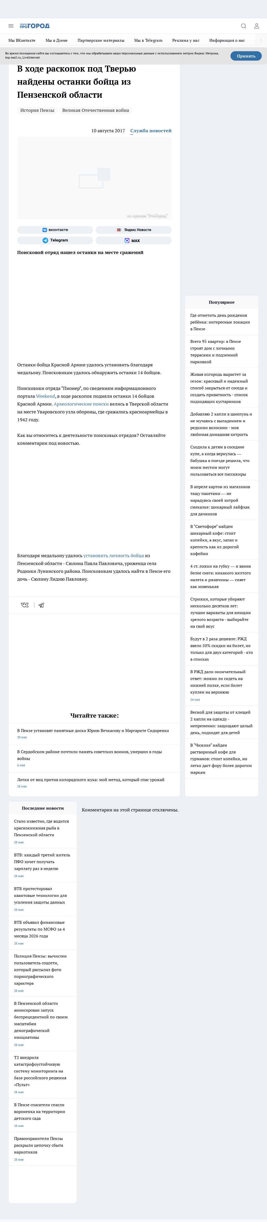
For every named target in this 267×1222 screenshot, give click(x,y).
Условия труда (66, 1029)
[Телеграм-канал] (55, 240)
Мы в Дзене (57, 40)
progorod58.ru (87, 1103)
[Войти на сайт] (256, 26)
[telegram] (43, 605)
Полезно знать (64, 1010)
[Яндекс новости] (134, 230)
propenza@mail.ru (77, 1063)
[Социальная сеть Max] (134, 240)
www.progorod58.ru (49, 1048)
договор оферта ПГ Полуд (28, 1156)
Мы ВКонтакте (22, 40)
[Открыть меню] (11, 26)
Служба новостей (151, 131)
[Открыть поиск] (243, 26)
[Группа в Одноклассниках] (161, 1006)
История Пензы (37, 110)
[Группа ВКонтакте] (55, 230)
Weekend (45, 396)
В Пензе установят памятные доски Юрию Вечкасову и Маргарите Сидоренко (94, 734)
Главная (108, 1029)
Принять (246, 56)
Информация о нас (227, 40)
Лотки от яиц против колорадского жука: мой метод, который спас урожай (94, 783)
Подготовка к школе (24, 1010)
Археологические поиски (81, 404)
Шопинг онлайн (20, 998)
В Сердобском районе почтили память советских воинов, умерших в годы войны (94, 759)
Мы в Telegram (148, 40)
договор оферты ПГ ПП (26, 1161)
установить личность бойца (113, 555)
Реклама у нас (185, 40)
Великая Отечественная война (95, 110)
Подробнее (248, 1174)
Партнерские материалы (101, 40)
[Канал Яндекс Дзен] (187, 1006)
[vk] (25, 605)
